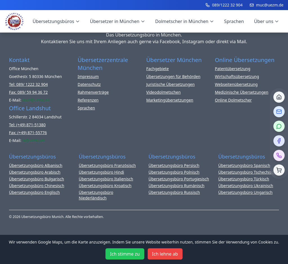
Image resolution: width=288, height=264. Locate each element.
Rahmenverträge (93, 92)
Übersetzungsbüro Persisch (173, 165)
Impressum (88, 76)
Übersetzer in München (117, 21)
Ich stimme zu (125, 254)
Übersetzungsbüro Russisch (174, 192)
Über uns (266, 21)
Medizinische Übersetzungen (241, 92)
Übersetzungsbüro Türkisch (243, 179)
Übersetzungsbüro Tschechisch (247, 172)
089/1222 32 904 (224, 5)
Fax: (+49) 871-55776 (28, 132)
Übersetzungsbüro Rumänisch (176, 185)
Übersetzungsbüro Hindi (101, 172)
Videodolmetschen (163, 92)
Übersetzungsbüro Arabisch (34, 172)
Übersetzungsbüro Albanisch (35, 165)
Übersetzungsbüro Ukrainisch (245, 185)
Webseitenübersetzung (236, 84)
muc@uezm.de (266, 5)
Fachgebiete (157, 68)
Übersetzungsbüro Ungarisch (245, 192)
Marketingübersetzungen (169, 100)
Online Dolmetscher (233, 100)
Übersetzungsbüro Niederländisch (96, 195)
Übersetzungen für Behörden (173, 76)
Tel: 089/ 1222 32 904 (28, 84)
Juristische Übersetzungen (170, 84)
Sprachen (234, 21)
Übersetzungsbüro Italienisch (106, 179)
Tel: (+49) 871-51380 (27, 124)
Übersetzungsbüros (56, 21)
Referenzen (88, 100)
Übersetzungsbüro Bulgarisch (36, 179)
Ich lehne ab (165, 254)
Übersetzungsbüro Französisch (107, 165)
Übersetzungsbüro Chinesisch (36, 185)
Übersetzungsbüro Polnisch (173, 172)
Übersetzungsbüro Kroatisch (105, 185)
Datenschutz (89, 84)
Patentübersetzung (232, 68)
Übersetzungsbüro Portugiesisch (178, 179)
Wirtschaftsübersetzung (237, 76)
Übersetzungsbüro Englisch (34, 192)
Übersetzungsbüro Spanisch (244, 165)
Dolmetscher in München (184, 21)
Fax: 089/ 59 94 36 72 (28, 92)
